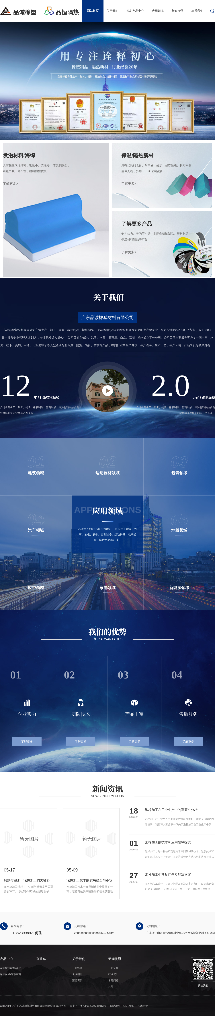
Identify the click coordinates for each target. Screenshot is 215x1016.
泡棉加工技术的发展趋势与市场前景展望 (91, 880)
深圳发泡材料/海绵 (10, 968)
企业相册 (77, 974)
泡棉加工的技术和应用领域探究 (168, 842)
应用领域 (158, 10)
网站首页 (93, 10)
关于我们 (112, 10)
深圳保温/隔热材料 (10, 974)
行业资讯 (113, 974)
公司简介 (77, 968)
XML (131, 1005)
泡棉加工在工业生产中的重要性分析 (171, 810)
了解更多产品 (136, 224)
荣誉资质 (77, 980)
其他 (110, 986)
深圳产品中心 (135, 10)
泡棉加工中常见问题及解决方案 (168, 874)
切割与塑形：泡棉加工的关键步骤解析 (28, 880)
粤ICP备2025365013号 (93, 1005)
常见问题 (113, 980)
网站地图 (115, 1005)
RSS (124, 1005)
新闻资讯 (177, 10)
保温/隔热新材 (137, 155)
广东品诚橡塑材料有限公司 (107, 317)
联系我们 (197, 10)
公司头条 (113, 968)
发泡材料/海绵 (19, 155)
